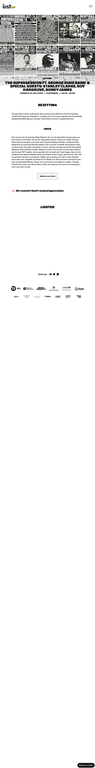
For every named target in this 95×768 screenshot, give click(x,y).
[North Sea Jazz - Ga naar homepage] (8, 6)
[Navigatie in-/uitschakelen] (91, 6)
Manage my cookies (86, 765)
